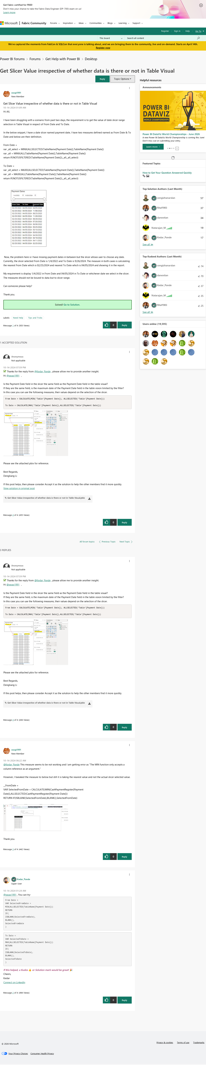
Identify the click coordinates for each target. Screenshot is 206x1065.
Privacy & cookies (165, 1043)
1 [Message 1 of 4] (13, 325)
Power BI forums (12, 58)
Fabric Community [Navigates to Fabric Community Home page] (34, 23)
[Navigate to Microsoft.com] (9, 23)
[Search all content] (163, 38)
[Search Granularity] (111, 38)
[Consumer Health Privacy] (42, 1054)
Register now (103, 47)
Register (165, 31)
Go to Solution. (72, 304)
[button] (102, 79)
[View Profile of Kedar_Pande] (23, 880)
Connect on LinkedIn (14, 983)
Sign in (177, 31)
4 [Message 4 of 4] (13, 515)
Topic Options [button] (121, 78)
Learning (123, 23)
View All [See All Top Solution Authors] (148, 244)
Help (187, 31)
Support (136, 23)
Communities (96, 23)
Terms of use (183, 1043)
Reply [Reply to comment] (124, 522)
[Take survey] (153, 147)
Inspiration (68, 23)
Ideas (81, 23)
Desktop (91, 58)
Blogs (110, 23)
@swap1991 (12, 375)
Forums (53, 23)
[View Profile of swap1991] (16, 92)
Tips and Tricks (35, 318)
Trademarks (198, 1043)
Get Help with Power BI (62, 58)
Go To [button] (198, 31)
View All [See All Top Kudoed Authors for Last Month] (148, 312)
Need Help (18, 318)
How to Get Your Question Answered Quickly (167, 172)
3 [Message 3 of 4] (13, 850)
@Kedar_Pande (42, 371)
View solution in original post (19, 488)
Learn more (9, 12)
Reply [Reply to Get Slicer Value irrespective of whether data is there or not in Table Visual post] (124, 325)
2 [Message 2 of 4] (13, 993)
